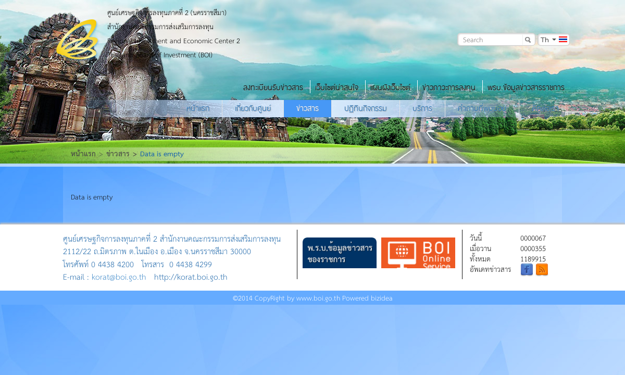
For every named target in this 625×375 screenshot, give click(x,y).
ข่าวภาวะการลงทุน (449, 87)
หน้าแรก (197, 108)
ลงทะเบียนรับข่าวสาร (273, 87)
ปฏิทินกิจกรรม (365, 108)
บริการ (422, 108)
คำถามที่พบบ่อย (482, 108)
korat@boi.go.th (119, 276)
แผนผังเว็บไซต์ (390, 87)
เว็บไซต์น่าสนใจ (336, 87)
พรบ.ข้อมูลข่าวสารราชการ (526, 87)
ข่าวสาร (307, 108)
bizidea (382, 297)
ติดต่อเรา (545, 108)
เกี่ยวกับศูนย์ (253, 108)
